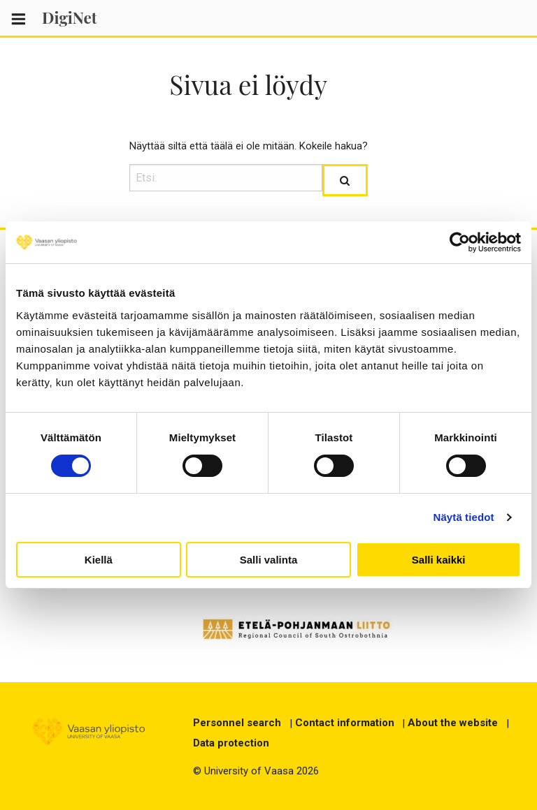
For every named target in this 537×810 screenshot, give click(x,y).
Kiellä (99, 560)
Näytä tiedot (464, 517)
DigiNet (69, 17)
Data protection (231, 743)
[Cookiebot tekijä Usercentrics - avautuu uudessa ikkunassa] (460, 242)
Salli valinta (269, 560)
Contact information (344, 722)
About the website (453, 722)
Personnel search (237, 722)
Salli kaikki (439, 560)
